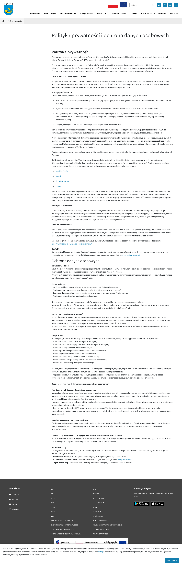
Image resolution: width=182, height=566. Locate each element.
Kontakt (174, 14)
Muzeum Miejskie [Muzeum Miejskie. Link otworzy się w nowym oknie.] (98, 498)
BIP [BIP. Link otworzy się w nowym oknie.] (52, 489)
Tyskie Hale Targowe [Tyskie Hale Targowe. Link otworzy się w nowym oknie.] (100, 520)
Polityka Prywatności (15, 21)
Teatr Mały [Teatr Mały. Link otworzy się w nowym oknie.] (96, 494)
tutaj (100, 551)
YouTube (13, 504)
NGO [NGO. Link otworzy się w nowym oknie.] (52, 516)
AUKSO (53, 498)
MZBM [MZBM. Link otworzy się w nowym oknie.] (95, 507)
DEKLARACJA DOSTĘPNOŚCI (101, 529)
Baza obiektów (119, 14)
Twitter (13, 499)
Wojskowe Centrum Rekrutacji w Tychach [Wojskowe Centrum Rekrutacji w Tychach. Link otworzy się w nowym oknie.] (107, 525)
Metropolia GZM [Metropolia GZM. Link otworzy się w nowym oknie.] (98, 503)
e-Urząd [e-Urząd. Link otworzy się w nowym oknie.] (133, 14)
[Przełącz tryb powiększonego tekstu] (165, 5)
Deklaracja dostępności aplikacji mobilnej (66, 534)
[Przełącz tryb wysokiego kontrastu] (159, 5)
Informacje (34, 14)
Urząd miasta (86, 14)
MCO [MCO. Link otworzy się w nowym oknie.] (52, 503)
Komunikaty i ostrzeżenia (153, 14)
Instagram (14, 509)
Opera (58, 186)
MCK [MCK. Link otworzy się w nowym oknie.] (94, 489)
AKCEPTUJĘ (172, 560)
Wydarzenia (102, 14)
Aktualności (50, 14)
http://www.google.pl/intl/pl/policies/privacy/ (72, 243)
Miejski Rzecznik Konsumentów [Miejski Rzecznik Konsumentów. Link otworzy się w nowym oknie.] (62, 520)
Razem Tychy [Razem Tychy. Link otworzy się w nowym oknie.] (97, 512)
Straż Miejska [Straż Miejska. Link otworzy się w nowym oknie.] (98, 516)
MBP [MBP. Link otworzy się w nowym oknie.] (52, 494)
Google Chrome (63, 181)
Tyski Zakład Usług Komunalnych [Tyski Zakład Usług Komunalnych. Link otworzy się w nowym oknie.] (62, 529)
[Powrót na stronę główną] (3, 21)
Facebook (14, 494)
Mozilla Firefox (62, 171)
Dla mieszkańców (68, 14)
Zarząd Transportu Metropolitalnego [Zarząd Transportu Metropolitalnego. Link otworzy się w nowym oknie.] (64, 525)
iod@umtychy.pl (124, 459)
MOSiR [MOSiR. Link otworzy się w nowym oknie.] (53, 512)
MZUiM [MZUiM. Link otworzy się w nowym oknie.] (53, 507)
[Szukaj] (142, 5)
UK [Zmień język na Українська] (176, 5)
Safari (58, 176)
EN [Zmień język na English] (170, 5)
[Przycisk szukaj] (153, 5)
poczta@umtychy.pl (131, 255)
